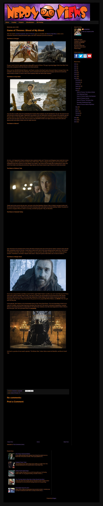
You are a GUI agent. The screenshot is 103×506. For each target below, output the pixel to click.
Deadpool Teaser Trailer (21, 462)
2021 (75, 68)
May (76, 107)
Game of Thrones (30, 33)
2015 (75, 117)
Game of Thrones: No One (83, 98)
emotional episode (20, 33)
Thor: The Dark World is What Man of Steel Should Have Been (29, 479)
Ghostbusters (30, 22)
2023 (75, 66)
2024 (75, 64)
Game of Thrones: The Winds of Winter (86, 92)
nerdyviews (87, 29)
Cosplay (14, 22)
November (77, 82)
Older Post (66, 442)
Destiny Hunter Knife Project (22, 470)
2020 (75, 70)
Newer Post (10, 442)
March (76, 111)
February (77, 113)
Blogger (54, 498)
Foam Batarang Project (82, 94)
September (78, 86)
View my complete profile (88, 31)
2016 (75, 78)
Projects (21, 22)
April (76, 109)
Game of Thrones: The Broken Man (85, 100)
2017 (75, 76)
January (77, 115)
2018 (75, 74)
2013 (75, 121)
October (77, 84)
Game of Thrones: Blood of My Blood (85, 104)
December (77, 80)
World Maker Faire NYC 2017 (22, 487)
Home (7, 22)
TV (19, 392)
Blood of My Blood (51, 33)
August (77, 88)
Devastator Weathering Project (84, 102)
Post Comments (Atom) (18, 444)
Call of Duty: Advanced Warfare (22, 453)
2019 (75, 72)
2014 (75, 119)
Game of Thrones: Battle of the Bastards (86, 96)
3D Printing (40, 22)
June (76, 90)
